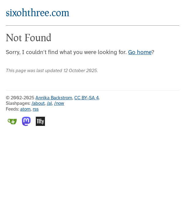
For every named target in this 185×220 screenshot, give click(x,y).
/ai (49, 103)
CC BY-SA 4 (86, 98)
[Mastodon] (26, 124)
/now (59, 103)
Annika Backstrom (53, 98)
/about (38, 103)
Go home (139, 53)
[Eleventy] (40, 124)
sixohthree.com (37, 12)
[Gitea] (12, 124)
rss (36, 109)
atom (25, 109)
